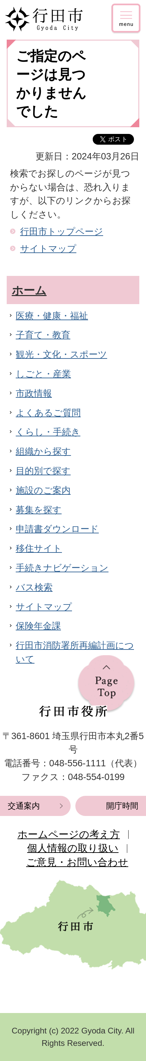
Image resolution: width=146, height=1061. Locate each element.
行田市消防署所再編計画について (75, 652)
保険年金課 (38, 626)
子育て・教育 (43, 335)
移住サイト (39, 548)
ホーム (29, 290)
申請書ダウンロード (57, 529)
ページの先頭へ (106, 684)
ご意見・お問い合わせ (77, 862)
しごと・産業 (43, 374)
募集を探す (39, 509)
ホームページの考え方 (68, 834)
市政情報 (34, 393)
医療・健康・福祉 (52, 315)
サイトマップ (48, 248)
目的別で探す (43, 471)
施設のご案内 (43, 490)
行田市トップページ (61, 231)
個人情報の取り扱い (73, 848)
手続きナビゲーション (62, 568)
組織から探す (43, 451)
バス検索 (34, 587)
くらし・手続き (48, 432)
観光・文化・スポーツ (61, 354)
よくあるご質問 (48, 412)
